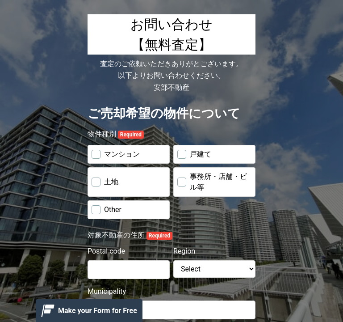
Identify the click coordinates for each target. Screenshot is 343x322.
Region (184, 251)
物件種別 (116, 134)
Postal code (106, 251)
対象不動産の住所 (130, 235)
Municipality (107, 291)
